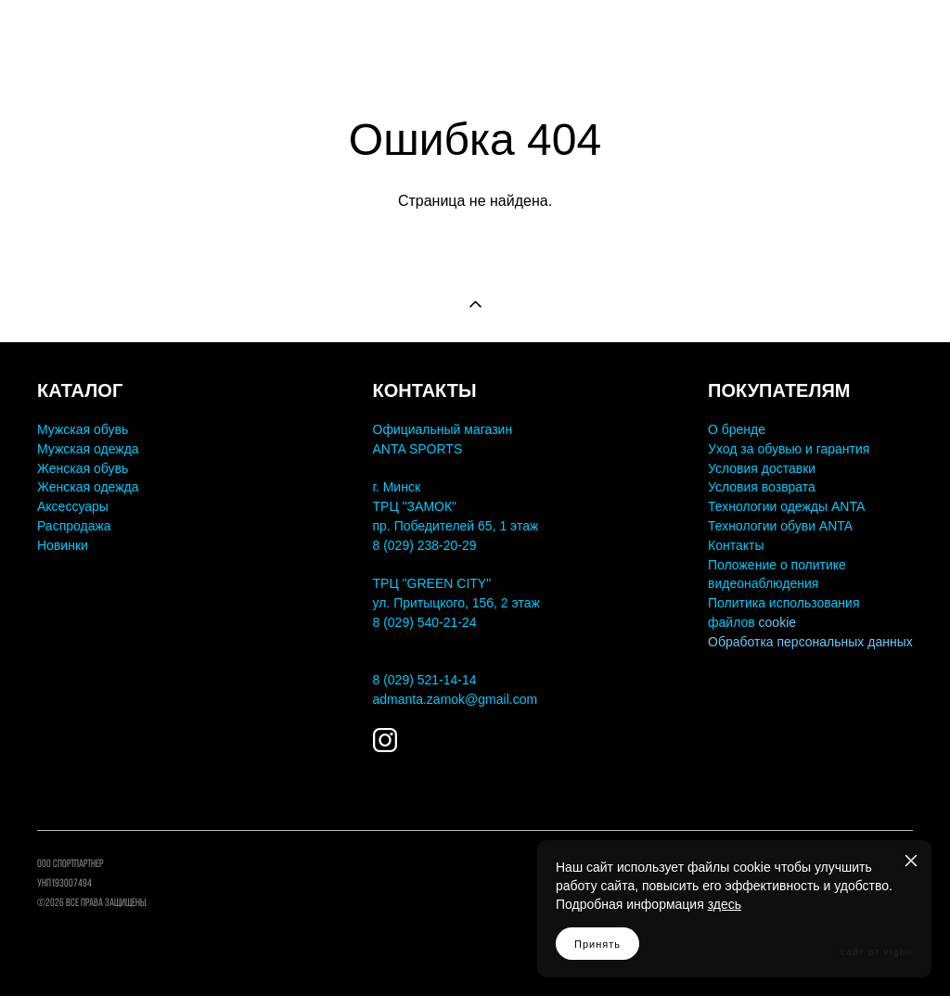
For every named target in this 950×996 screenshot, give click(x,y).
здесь (724, 904)
